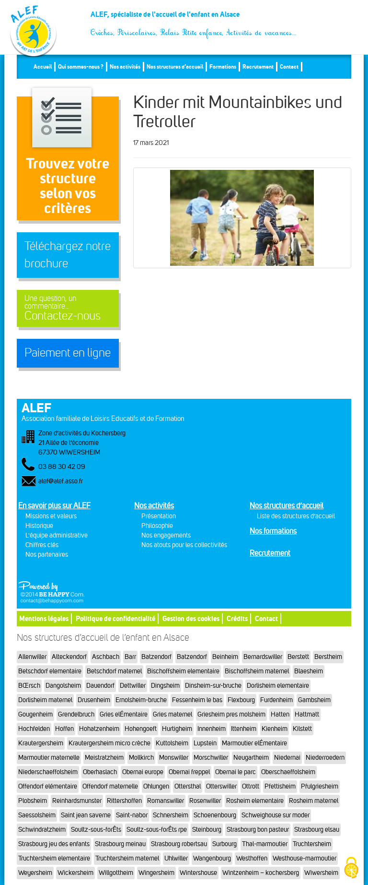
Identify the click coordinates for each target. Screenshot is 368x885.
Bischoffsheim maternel (257, 671)
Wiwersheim (321, 873)
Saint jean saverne (86, 815)
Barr (130, 657)
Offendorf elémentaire (47, 786)
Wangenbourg (212, 858)
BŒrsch (29, 686)
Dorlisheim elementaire (278, 686)
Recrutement (258, 66)
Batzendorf (156, 657)
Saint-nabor (132, 815)
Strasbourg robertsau (179, 844)
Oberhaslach (100, 772)
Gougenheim (35, 714)
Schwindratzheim (42, 829)
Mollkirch (141, 757)
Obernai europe (142, 772)
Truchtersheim (312, 844)
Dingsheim (165, 686)
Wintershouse (198, 873)
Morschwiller (211, 757)
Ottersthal (187, 786)
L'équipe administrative (56, 535)
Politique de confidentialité (115, 618)
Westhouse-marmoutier (304, 858)
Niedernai (287, 757)
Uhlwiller (176, 858)
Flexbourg (241, 700)
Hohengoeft (141, 729)
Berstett (298, 657)
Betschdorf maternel (114, 671)
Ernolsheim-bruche (141, 700)
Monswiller (173, 757)
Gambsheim (314, 700)
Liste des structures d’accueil (296, 516)
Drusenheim (94, 700)
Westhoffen (251, 858)
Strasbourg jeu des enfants (54, 844)
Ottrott (250, 786)
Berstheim (328, 657)
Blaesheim (308, 671)
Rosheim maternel (313, 801)
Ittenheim (243, 729)
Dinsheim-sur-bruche (213, 686)
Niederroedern (325, 757)
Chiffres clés (41, 545)
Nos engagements (166, 535)
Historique (39, 526)
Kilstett (302, 729)
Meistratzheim (104, 757)
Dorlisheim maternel (45, 700)
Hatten (280, 714)
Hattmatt (307, 714)
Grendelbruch (76, 714)
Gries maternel (172, 714)
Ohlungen (156, 786)
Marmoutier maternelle (49, 757)
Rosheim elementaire (255, 801)
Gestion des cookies (190, 618)
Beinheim (225, 657)
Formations (222, 66)
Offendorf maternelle (110, 786)
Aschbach (105, 657)
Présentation (158, 516)
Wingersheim (156, 873)
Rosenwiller (205, 801)
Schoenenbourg (215, 815)
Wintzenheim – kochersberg (260, 873)
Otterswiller (221, 786)
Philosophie (157, 526)
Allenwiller (32, 657)
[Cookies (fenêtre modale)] (351, 868)
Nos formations (273, 531)
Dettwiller (133, 686)
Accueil (43, 66)
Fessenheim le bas (197, 700)
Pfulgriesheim (319, 786)
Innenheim (211, 729)
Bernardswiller (262, 657)
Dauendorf (100, 686)
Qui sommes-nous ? (81, 66)
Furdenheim (276, 700)
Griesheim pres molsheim (231, 714)
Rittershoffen (124, 801)
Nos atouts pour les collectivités (184, 545)
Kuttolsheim (172, 743)
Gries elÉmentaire (124, 714)
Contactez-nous (67, 308)
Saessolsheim (37, 815)
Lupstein (205, 743)
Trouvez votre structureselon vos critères (67, 185)
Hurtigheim (177, 729)
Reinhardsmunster (77, 801)
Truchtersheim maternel (127, 858)
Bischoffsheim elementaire (183, 671)
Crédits (237, 618)
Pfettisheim (280, 786)
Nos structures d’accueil (175, 66)
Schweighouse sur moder (276, 815)
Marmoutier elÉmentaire (254, 743)
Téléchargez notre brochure (67, 255)
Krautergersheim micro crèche (109, 743)
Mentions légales (44, 618)
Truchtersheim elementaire (54, 858)
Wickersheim (75, 873)
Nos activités (125, 66)
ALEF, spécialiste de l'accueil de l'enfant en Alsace (194, 18)
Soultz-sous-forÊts (96, 829)
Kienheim (275, 729)
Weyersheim (35, 873)
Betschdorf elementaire (49, 671)
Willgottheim (116, 873)
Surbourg (224, 844)
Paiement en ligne (67, 353)
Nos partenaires (46, 554)
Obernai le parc (235, 772)
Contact (289, 66)
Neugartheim (251, 757)
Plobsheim (32, 801)
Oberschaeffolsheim (288, 772)
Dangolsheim (63, 686)
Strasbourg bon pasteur (258, 829)
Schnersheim (170, 815)
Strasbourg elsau (316, 829)
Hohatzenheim (99, 729)
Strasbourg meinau (120, 844)
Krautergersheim (40, 743)
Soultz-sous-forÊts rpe (156, 829)
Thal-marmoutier (265, 844)
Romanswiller (165, 801)
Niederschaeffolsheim (48, 772)
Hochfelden (34, 729)
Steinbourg (206, 829)
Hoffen (64, 729)
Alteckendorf (69, 657)
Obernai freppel (189, 772)
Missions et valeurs (51, 516)
